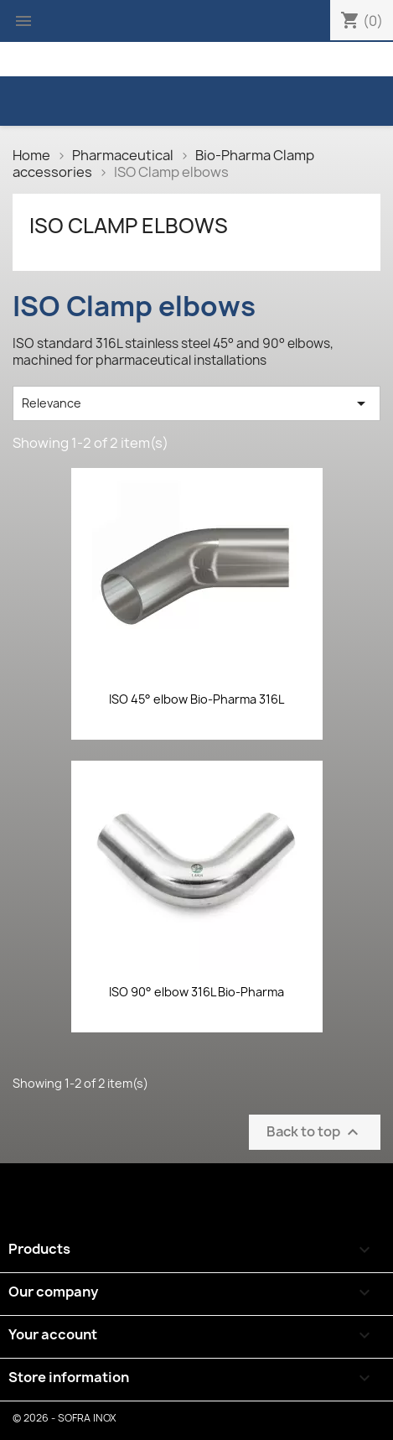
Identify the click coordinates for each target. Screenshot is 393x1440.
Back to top (314, 1131)
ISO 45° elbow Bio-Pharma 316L (196, 699)
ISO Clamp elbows (128, 225)
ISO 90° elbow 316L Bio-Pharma (196, 992)
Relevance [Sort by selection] (196, 403)
